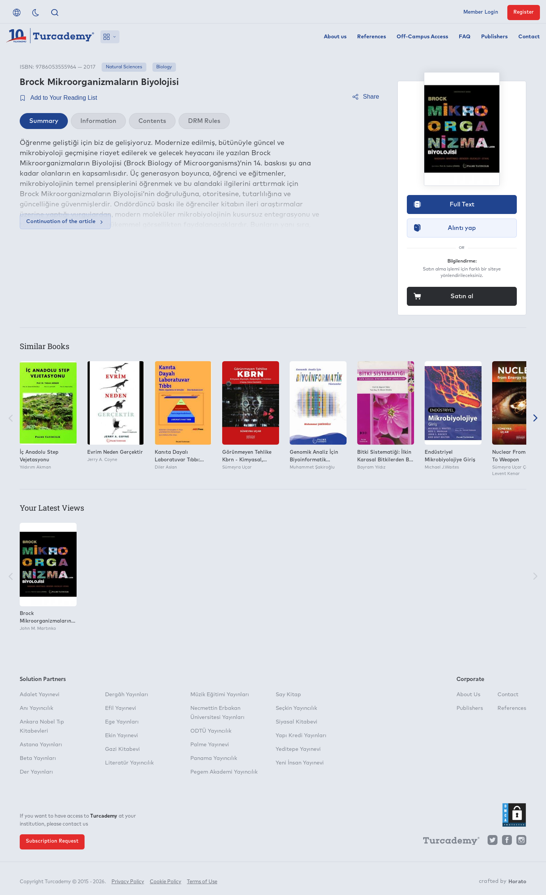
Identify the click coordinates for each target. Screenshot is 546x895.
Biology (164, 67)
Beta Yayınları (38, 758)
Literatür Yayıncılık (129, 763)
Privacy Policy (127, 878)
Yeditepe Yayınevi (298, 749)
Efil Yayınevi (120, 708)
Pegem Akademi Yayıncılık (223, 772)
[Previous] (11, 419)
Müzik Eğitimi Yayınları (219, 694)
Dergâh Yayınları (126, 694)
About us (335, 36)
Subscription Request (52, 841)
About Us (468, 694)
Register (523, 12)
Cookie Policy (165, 878)
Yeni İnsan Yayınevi (300, 763)
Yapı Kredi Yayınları (301, 735)
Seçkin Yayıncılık (296, 708)
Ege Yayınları (122, 722)
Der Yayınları (36, 772)
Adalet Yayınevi (40, 694)
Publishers (494, 36)
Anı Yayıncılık (36, 708)
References (371, 36)
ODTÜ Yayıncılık (210, 731)
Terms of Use (202, 878)
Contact (529, 36)
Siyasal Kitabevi (296, 722)
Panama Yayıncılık (213, 758)
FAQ (465, 36)
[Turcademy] (448, 841)
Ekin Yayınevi (121, 735)
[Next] (535, 419)
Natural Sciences (124, 67)
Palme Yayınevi (209, 744)
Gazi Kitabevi (122, 749)
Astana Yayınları (41, 744)
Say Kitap (288, 694)
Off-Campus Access (422, 36)
